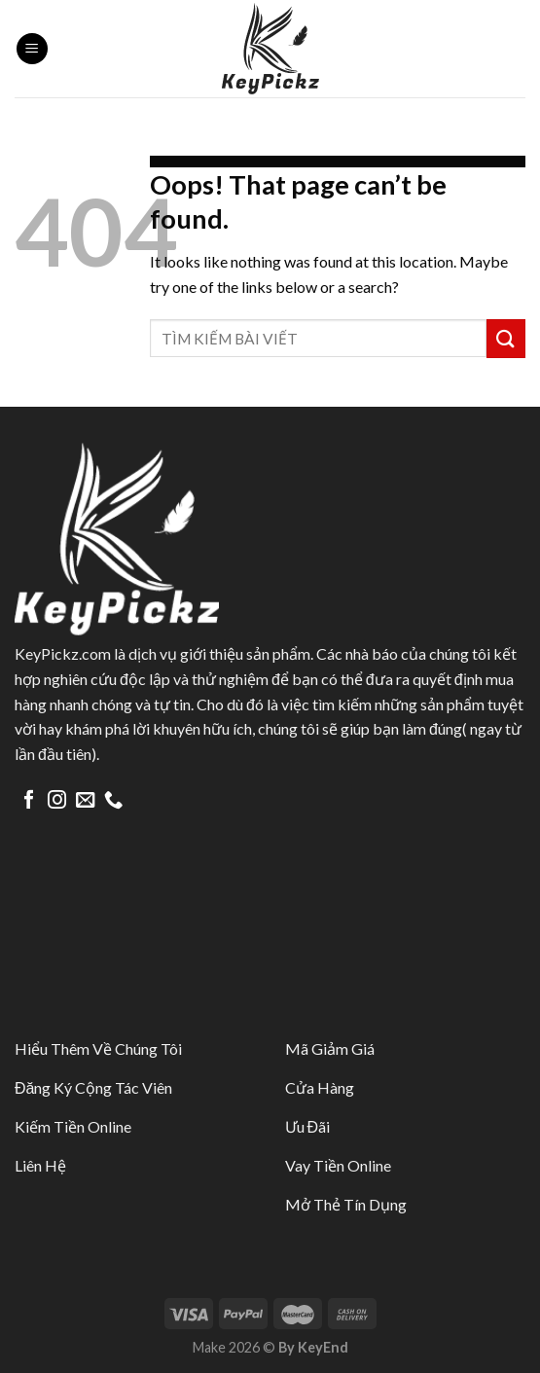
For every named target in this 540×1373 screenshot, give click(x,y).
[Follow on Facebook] (28, 801)
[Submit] (505, 338)
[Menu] (32, 49)
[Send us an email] (85, 801)
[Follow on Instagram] (57, 801)
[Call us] (113, 801)
